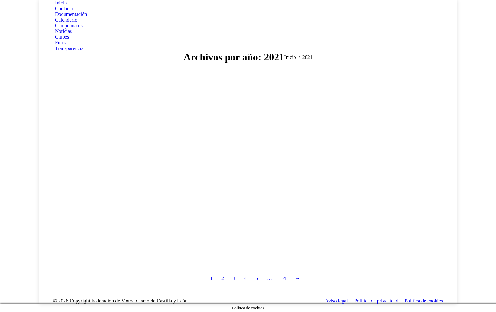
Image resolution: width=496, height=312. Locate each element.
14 (283, 278)
